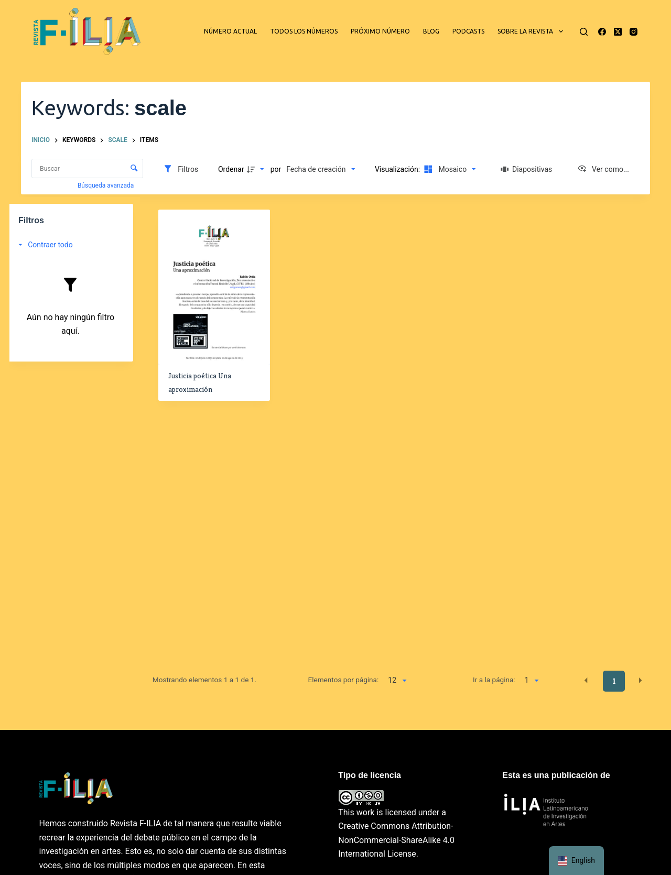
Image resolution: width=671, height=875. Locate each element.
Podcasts (468, 31)
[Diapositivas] (527, 169)
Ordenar (231, 169)
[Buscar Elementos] (87, 168)
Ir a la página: (494, 679)
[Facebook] (602, 32)
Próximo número (380, 31)
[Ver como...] (603, 169)
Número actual (230, 31)
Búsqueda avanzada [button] (106, 185)
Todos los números (304, 31)
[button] (586, 680)
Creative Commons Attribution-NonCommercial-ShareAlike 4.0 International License (396, 840)
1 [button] (614, 681)
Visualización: (398, 169)
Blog (431, 31)
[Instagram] (633, 32)
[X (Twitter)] (618, 32)
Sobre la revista (532, 31)
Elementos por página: (343, 679)
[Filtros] (180, 169)
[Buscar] (584, 32)
